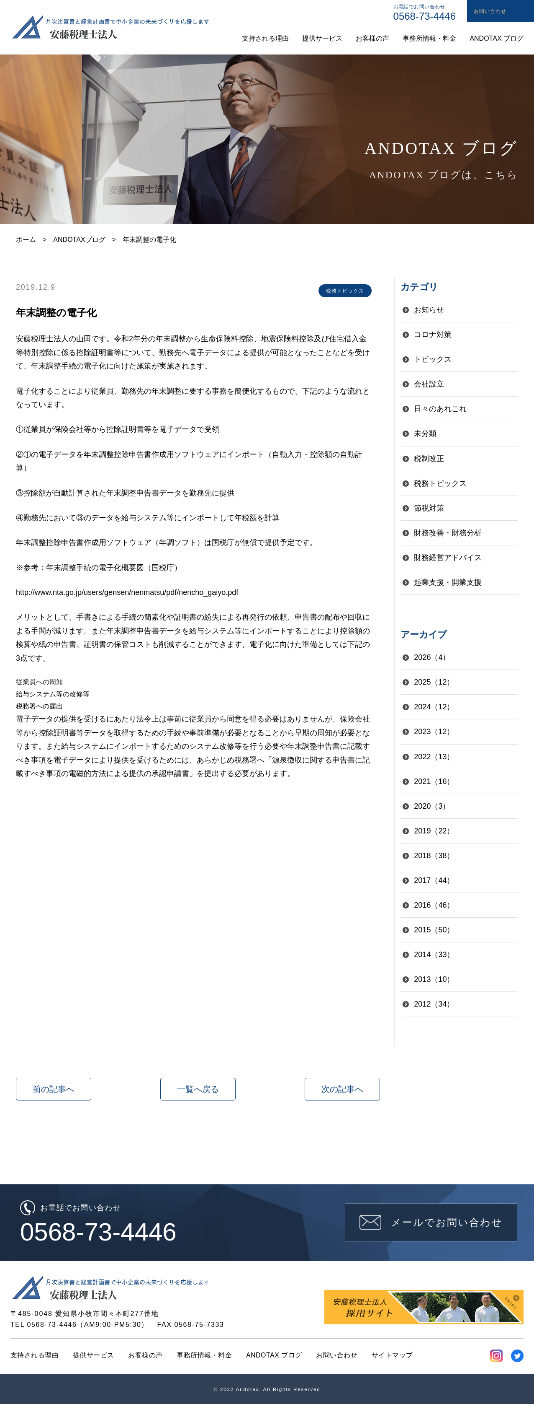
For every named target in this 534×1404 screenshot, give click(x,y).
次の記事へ (342, 1089)
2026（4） (432, 657)
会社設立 (429, 384)
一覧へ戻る (198, 1089)
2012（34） (434, 1004)
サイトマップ (392, 1355)
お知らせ (429, 310)
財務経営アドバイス (448, 557)
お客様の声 (145, 1355)
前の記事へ (53, 1089)
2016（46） (434, 905)
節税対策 (429, 508)
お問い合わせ (336, 1355)
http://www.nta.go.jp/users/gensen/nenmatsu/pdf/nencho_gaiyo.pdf (127, 592)
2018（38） (434, 855)
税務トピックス (440, 483)
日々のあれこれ (440, 409)
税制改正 (429, 458)
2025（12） (434, 682)
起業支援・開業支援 (448, 582)
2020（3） (432, 806)
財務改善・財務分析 (448, 533)
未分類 (425, 433)
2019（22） (434, 831)
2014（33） (434, 954)
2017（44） (434, 880)
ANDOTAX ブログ (274, 1355)
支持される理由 (34, 1355)
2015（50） (434, 930)
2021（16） (434, 781)
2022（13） (434, 757)
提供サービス (93, 1355)
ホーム (26, 239)
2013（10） (434, 979)
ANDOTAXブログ (79, 239)
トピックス (433, 359)
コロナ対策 (433, 334)
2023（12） (434, 731)
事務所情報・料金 (204, 1355)
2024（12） (434, 707)
